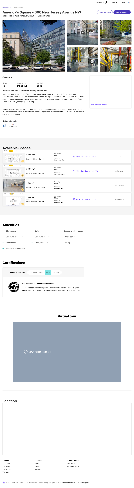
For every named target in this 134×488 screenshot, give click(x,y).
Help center (71, 463)
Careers (37, 466)
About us (38, 469)
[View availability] (122, 12)
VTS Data (6, 472)
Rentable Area (21, 83)
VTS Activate (7, 469)
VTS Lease (6, 463)
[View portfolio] (105, 12)
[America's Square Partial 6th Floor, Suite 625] (67, 185)
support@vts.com (73, 466)
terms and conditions (69, 483)
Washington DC (7, 7)
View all (125, 67)
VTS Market (7, 466)
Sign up (114, 2)
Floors (5, 83)
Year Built (40, 83)
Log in (123, 2)
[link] (86, 157)
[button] (22, 161)
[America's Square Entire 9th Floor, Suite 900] (67, 199)
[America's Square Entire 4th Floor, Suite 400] (67, 157)
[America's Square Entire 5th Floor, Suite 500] (67, 171)
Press (37, 463)
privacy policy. (85, 483)
